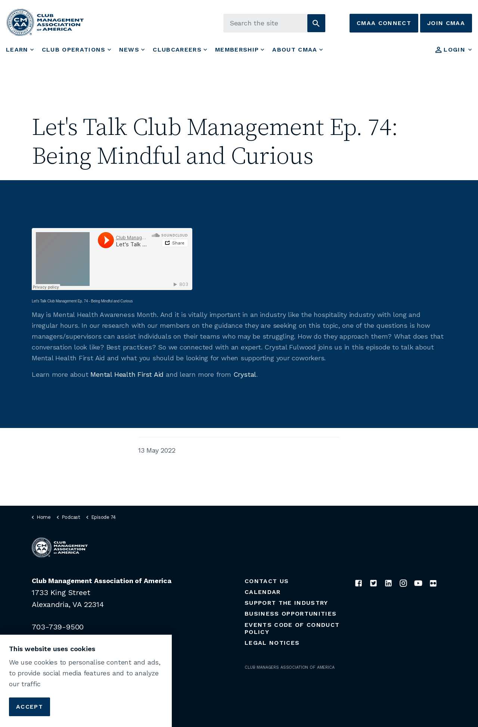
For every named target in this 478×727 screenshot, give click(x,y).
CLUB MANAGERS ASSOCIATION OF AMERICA (290, 667)
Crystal (244, 374)
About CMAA (294, 49)
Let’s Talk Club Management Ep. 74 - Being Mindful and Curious (82, 301)
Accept (29, 707)
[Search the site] (274, 23)
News (129, 49)
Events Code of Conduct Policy (292, 628)
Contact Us (267, 581)
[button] (316, 23)
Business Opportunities (290, 613)
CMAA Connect (384, 23)
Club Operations (74, 49)
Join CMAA (446, 23)
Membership (237, 49)
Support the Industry (286, 602)
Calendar (263, 591)
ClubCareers (177, 49)
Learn (17, 49)
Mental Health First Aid (127, 374)
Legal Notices (272, 642)
